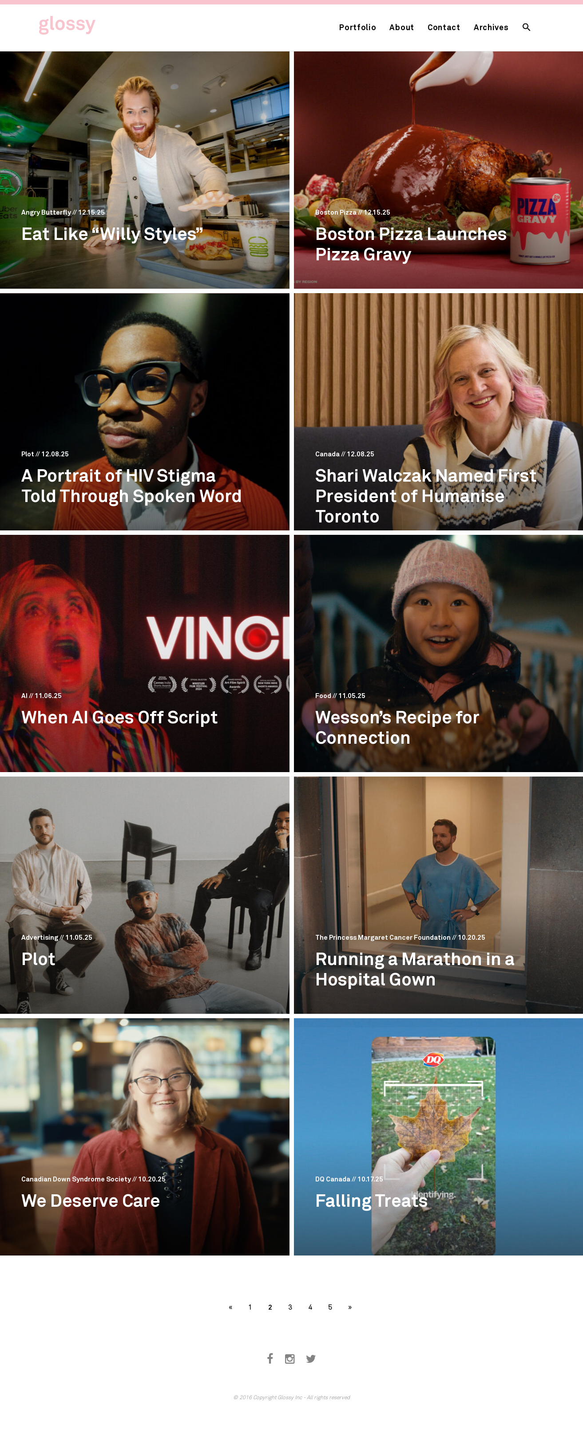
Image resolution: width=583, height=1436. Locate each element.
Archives (491, 27)
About (401, 27)
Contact (444, 27)
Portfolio (357, 27)
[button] (527, 27)
